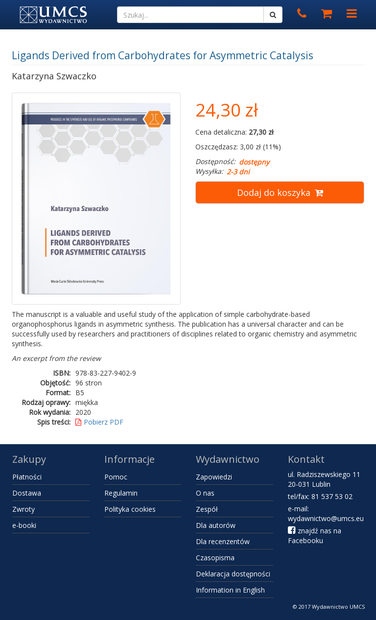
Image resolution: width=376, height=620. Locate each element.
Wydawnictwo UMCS (338, 606)
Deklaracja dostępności (233, 573)
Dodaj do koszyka (280, 192)
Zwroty (23, 509)
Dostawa (26, 493)
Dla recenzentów (223, 541)
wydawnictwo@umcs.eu (326, 518)
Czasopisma (215, 557)
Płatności (27, 476)
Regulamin (121, 493)
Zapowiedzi (214, 476)
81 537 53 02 (331, 496)
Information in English (230, 590)
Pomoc (115, 476)
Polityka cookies (130, 509)
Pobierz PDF (99, 422)
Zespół (207, 509)
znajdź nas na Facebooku (314, 535)
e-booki (24, 525)
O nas (205, 493)
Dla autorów (215, 525)
